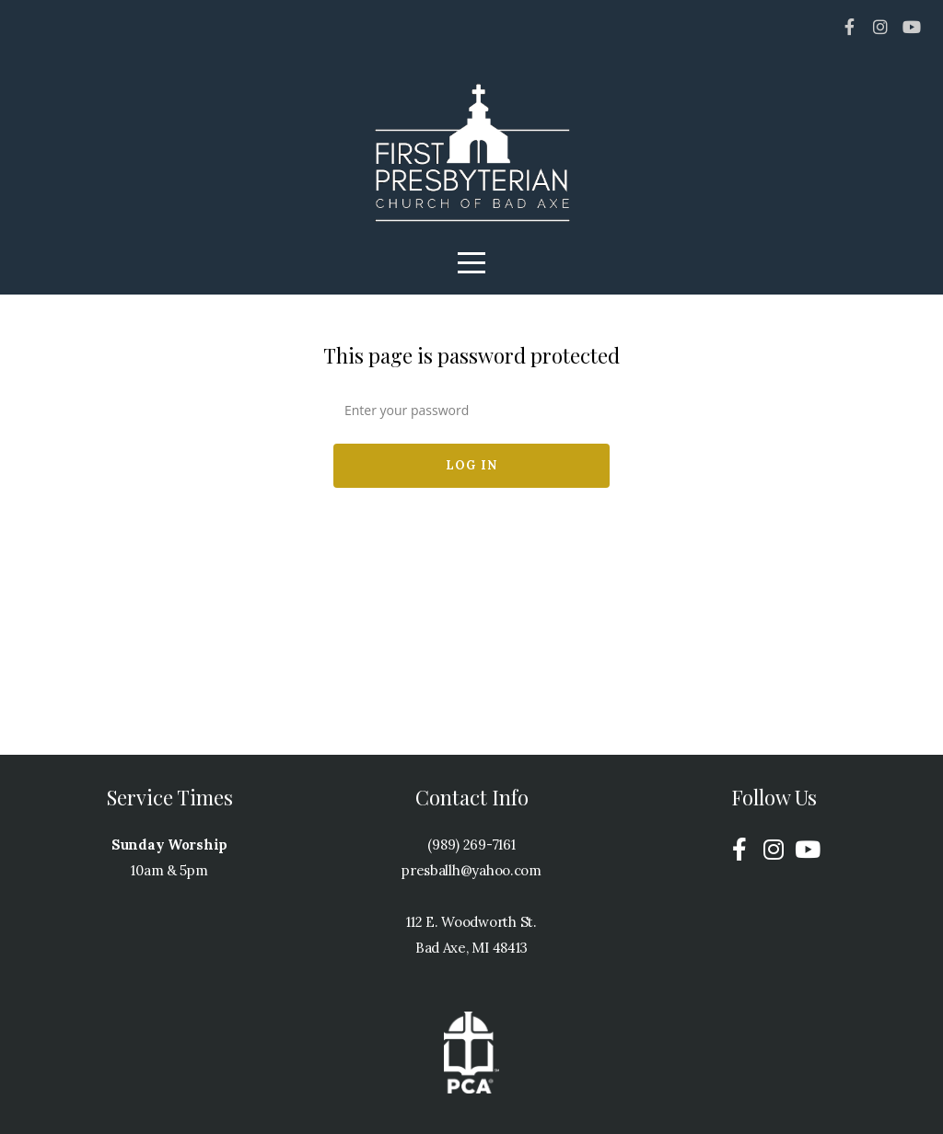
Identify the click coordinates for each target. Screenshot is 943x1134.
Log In (472, 465)
